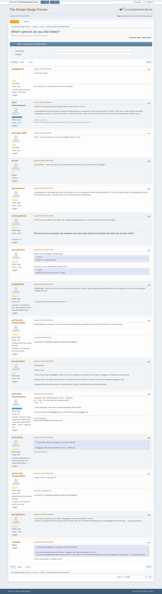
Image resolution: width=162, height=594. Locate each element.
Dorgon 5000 (20, 133)
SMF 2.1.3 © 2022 (13, 591)
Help (134, 591)
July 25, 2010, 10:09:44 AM (42, 69)
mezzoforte (19, 361)
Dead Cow (42, 418)
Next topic (147, 38)
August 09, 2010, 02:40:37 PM (43, 160)
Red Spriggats (52, 412)
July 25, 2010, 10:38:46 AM (42, 102)
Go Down (14, 62)
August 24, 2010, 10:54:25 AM (43, 320)
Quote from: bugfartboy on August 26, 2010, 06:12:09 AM (57, 547)
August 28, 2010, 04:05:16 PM (43, 542)
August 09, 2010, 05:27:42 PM (43, 216)
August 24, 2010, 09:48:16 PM (43, 473)
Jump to (119, 577)
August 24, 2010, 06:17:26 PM (43, 394)
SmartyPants (20, 216)
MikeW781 (19, 284)
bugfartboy (19, 188)
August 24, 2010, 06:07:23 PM (43, 361)
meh (16, 161)
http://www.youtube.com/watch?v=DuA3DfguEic (61, 342)
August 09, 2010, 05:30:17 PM (43, 249)
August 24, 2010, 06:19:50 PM (43, 437)
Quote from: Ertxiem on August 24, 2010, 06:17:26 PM (56, 442)
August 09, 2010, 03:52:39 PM (43, 188)
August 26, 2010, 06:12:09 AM (43, 514)
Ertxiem (18, 394)
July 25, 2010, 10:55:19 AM (42, 133)
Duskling (18, 437)
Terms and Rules (142, 591)
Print (149, 62)
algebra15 (19, 69)
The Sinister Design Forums (28, 9)
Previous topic (135, 38)
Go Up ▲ (151, 591)
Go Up (13, 567)
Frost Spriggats (79, 412)
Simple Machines (25, 591)
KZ (15, 102)
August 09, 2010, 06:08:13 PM (43, 284)
